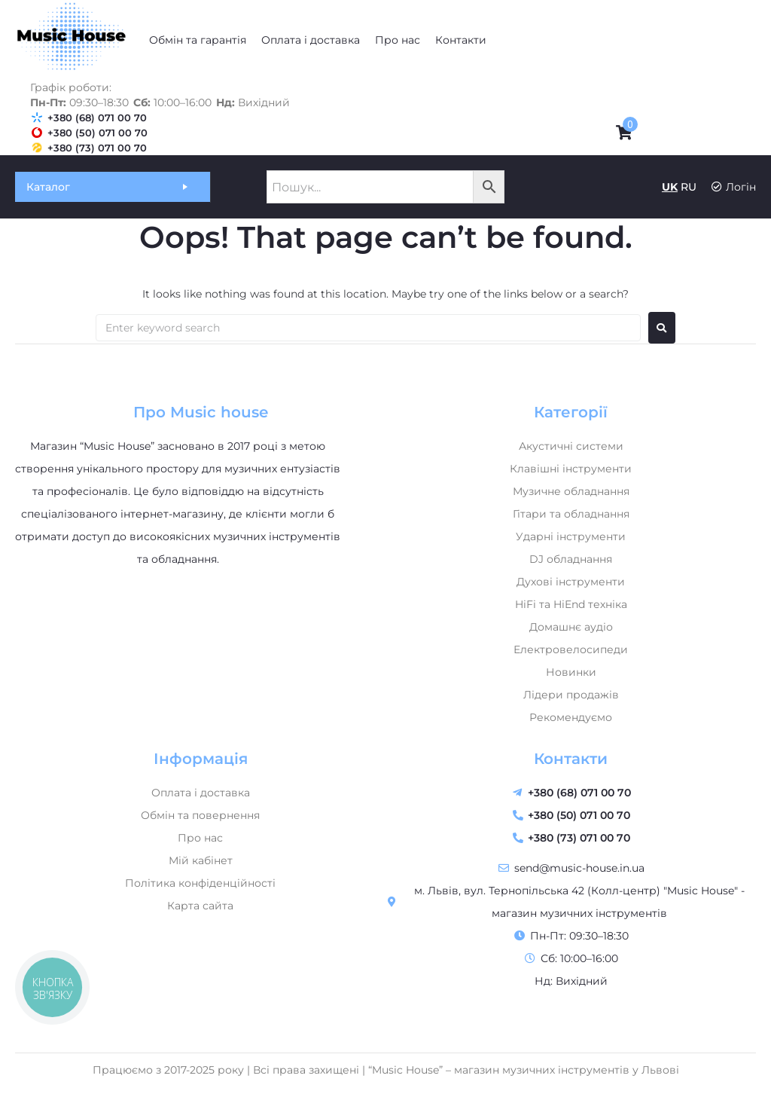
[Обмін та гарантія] (198, 40)
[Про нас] (397, 40)
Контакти (571, 759)
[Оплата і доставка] (310, 40)
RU (688, 187)
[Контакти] (461, 40)
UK (670, 187)
